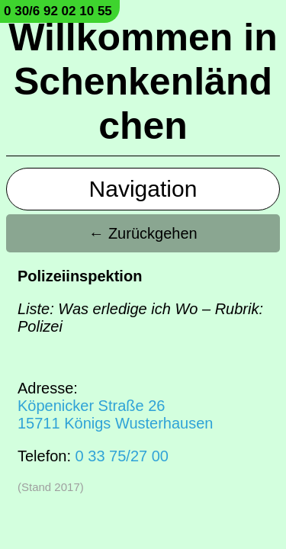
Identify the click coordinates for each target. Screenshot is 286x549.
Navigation (143, 188)
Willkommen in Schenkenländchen (142, 81)
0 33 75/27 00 (122, 456)
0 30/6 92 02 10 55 (58, 11)
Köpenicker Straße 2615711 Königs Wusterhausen (115, 414)
